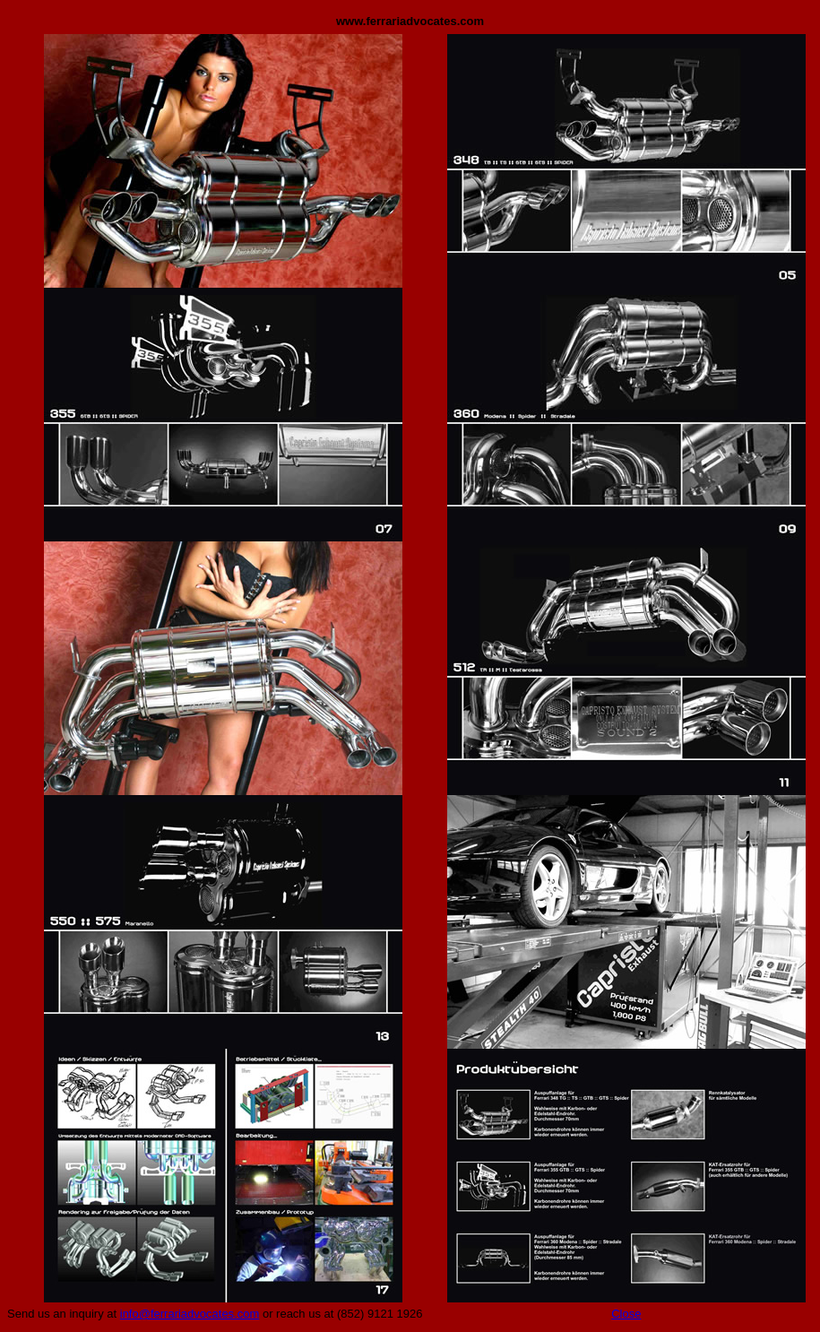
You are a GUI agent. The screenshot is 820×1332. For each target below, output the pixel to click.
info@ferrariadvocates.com (190, 1313)
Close (626, 1313)
